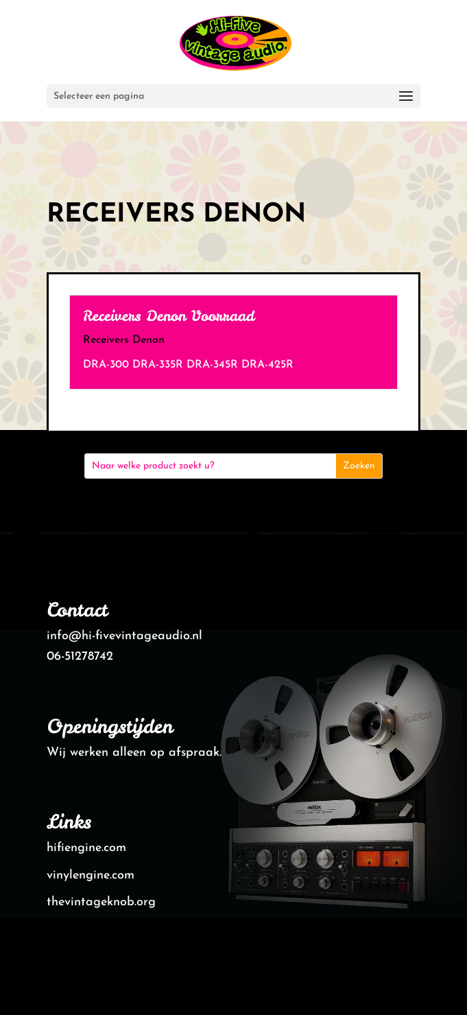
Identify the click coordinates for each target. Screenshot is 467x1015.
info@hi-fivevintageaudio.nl (124, 636)
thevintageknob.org (101, 902)
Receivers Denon (124, 340)
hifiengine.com (86, 848)
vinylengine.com (90, 875)
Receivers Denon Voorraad (168, 316)
